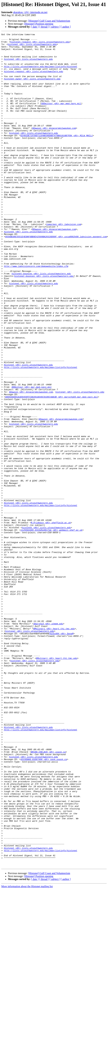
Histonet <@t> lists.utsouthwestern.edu (28, 431)
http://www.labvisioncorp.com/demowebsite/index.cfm (36, 312)
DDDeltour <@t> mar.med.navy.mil (61, 117)
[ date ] (35, 26)
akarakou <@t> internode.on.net (30, 12)
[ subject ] (55, 26)
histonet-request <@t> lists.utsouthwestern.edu (40, 43)
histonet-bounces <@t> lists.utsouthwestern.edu (41, 321)
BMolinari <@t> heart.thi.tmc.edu (54, 747)
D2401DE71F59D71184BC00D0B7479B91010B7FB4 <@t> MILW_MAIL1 (57, 156)
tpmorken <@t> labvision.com (63, 262)
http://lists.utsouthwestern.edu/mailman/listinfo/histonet (40, 73)
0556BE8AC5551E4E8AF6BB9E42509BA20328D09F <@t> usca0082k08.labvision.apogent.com (56, 277)
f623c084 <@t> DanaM (61, 753)
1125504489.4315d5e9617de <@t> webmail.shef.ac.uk (51, 629)
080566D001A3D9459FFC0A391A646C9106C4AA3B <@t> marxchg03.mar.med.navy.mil (51, 469)
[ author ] (66, 26)
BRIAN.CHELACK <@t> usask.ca (48, 895)
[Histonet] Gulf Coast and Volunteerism (49, 20)
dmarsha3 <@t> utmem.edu (48, 741)
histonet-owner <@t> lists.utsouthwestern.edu (32, 88)
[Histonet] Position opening (38, 23)
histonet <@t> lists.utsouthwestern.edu (32, 46)
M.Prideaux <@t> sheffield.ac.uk (51, 620)
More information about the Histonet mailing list (27, 1053)
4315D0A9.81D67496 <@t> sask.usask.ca (44, 904)
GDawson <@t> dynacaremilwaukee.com (54, 147)
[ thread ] (44, 26)
